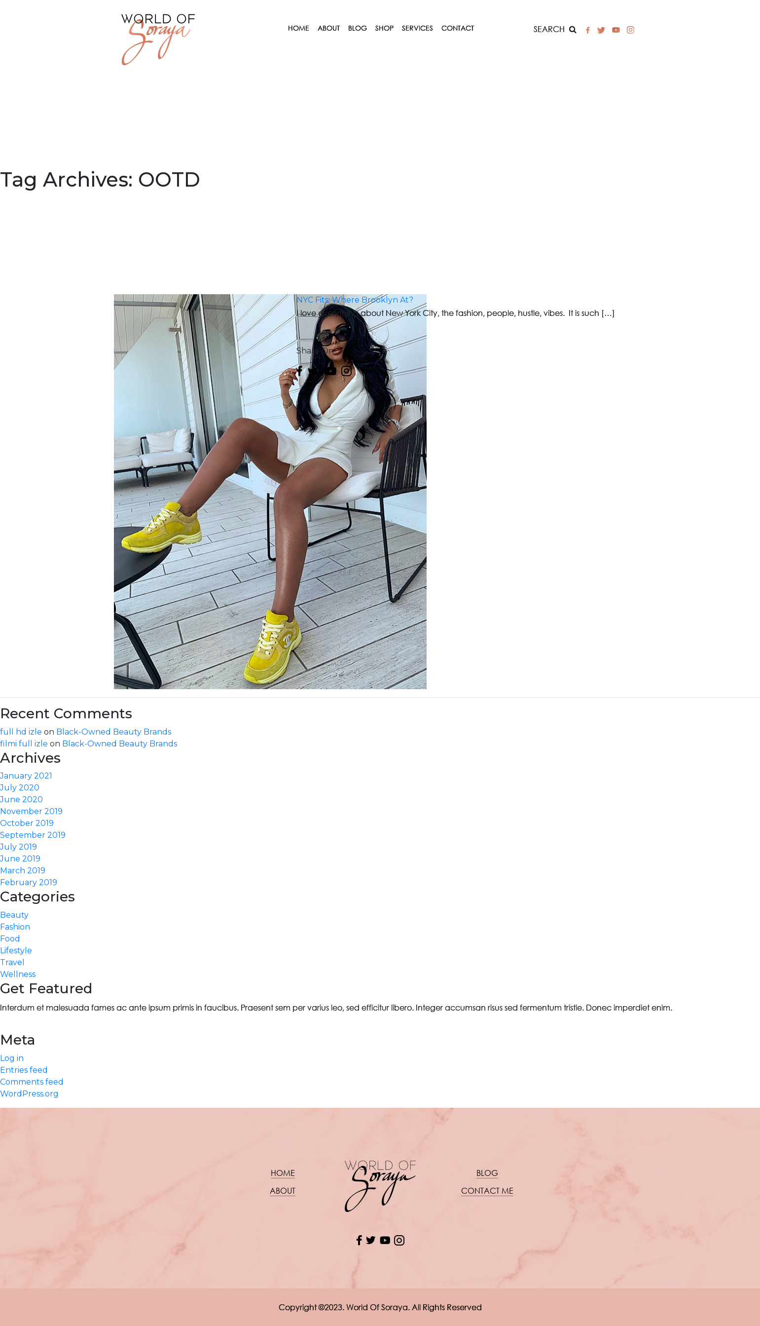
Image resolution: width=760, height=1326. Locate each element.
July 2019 (18, 847)
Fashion (15, 927)
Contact (457, 28)
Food (10, 938)
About (329, 28)
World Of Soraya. (378, 1307)
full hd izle (21, 732)
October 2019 (27, 823)
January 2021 (26, 775)
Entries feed (24, 1070)
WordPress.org (29, 1093)
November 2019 (31, 811)
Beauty (14, 915)
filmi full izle (24, 743)
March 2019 (22, 870)
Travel (12, 962)
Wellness (18, 974)
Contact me (487, 1190)
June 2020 (21, 799)
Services (417, 28)
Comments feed (32, 1082)
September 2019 (33, 835)
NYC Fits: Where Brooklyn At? (354, 300)
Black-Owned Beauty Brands (113, 732)
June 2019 (20, 858)
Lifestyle (16, 950)
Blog (357, 28)
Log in (12, 1058)
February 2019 (28, 882)
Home (298, 28)
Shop (384, 28)
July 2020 (19, 787)
